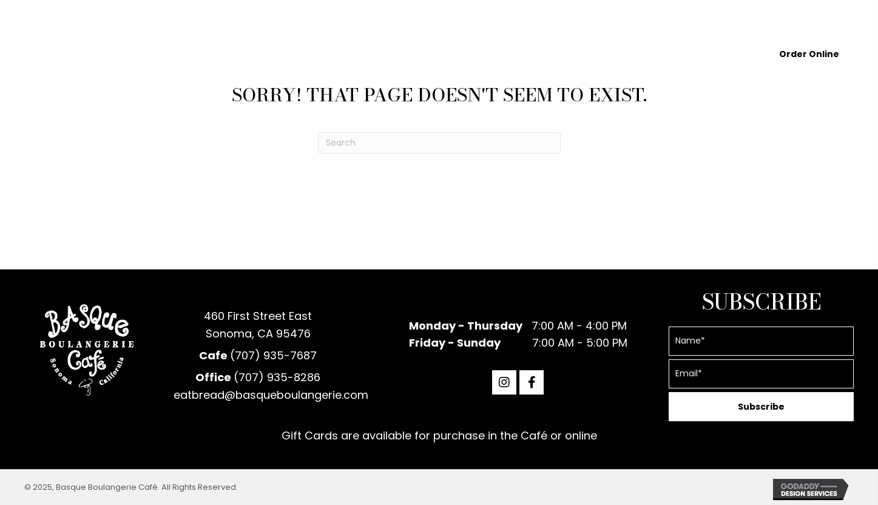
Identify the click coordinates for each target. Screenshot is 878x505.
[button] (504, 382)
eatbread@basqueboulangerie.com (271, 394)
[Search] (439, 143)
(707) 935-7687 (273, 355)
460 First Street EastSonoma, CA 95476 (258, 324)
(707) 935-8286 (277, 377)
